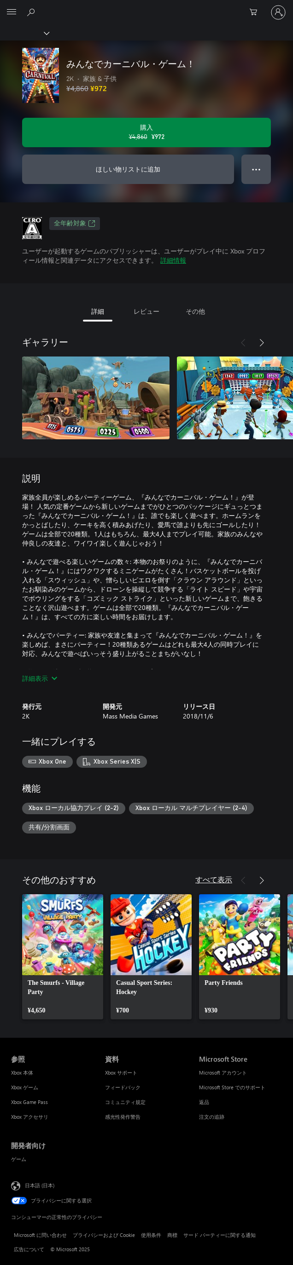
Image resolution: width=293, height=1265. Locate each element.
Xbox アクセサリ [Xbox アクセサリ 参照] (29, 1117)
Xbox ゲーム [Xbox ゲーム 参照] (24, 1087)
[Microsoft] (146, 6)
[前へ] (243, 342)
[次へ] (261, 342)
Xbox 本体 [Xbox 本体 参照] (22, 1072)
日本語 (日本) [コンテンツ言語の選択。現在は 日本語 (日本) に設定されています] (39, 1185)
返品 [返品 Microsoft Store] (204, 1102)
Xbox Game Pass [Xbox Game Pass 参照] (29, 1102)
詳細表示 (39, 678)
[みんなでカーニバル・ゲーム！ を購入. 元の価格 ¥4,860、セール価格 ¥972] (146, 132)
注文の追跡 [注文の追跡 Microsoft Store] (211, 1117)
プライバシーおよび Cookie (104, 1235)
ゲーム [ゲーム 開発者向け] (18, 1159)
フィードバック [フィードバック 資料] (123, 1087)
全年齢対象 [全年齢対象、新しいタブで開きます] (74, 223)
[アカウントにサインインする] (278, 12)
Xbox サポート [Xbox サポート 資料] (121, 1072)
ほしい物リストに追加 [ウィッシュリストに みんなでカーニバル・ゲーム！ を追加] (128, 169)
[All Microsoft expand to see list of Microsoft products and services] (11, 12)
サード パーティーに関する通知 (219, 1235)
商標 (172, 1235)
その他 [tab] (195, 311)
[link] (62, 956)
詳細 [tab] (97, 311)
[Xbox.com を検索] (32, 12)
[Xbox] (24, 32)
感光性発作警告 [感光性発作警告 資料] (123, 1117)
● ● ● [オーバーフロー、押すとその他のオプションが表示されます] (256, 169)
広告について (29, 1249)
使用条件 (151, 1235)
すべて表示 (213, 879)
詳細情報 (173, 260)
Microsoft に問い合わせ (40, 1235)
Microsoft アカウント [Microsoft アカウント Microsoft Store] (223, 1072)
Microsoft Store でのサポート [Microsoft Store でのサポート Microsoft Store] (232, 1087)
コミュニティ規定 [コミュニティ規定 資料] (125, 1102)
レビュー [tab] (146, 311)
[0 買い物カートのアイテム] (256, 12)
